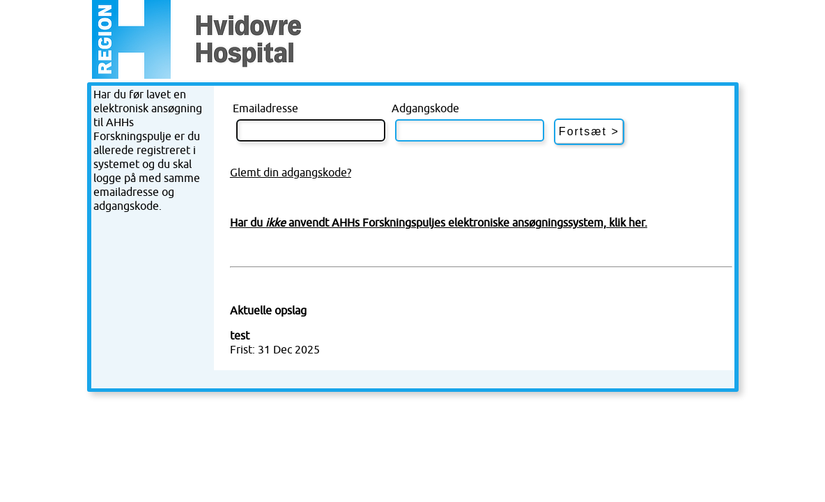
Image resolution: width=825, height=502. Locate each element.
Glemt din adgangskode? (290, 173)
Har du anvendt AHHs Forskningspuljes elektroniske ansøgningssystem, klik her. (438, 223)
